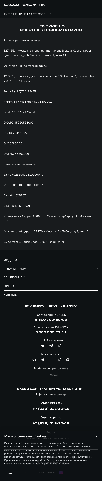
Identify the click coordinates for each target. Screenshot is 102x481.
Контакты (10, 295)
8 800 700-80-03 (51, 319)
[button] (96, 436)
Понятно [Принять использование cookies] (14, 473)
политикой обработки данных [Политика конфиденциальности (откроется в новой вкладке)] (66, 443)
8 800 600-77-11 (51, 332)
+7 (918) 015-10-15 (51, 409)
